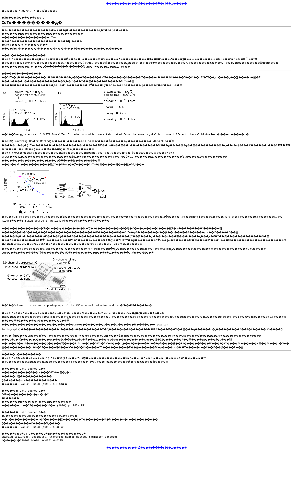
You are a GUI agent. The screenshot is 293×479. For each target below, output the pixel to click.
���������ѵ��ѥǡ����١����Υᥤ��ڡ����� (146, 3)
